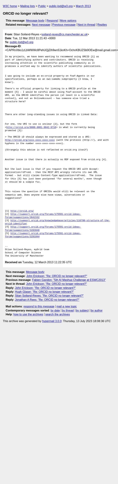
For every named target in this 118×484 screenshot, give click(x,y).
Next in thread (86, 24)
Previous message (64, 24)
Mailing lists (27, 6)
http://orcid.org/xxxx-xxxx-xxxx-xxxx (30, 140)
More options (68, 20)
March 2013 (83, 6)
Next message (41, 24)
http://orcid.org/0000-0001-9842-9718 (31, 127)
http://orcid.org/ (22, 211)
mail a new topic (67, 306)
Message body (35, 20)
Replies (102, 24)
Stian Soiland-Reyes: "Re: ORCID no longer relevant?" (49, 295)
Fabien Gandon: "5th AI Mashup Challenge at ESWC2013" (69, 279)
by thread (68, 310)
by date (55, 310)
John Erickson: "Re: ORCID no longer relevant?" (56, 276)
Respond (52, 20)
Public (42, 6)
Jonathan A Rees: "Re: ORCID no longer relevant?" (47, 299)
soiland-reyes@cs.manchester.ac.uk (64, 34)
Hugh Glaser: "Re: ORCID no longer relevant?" (44, 291)
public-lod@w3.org (61, 6)
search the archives (57, 314)
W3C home (10, 6)
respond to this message (38, 306)
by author (97, 310)
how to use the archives (28, 314)
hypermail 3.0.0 (51, 321)
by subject (82, 310)
